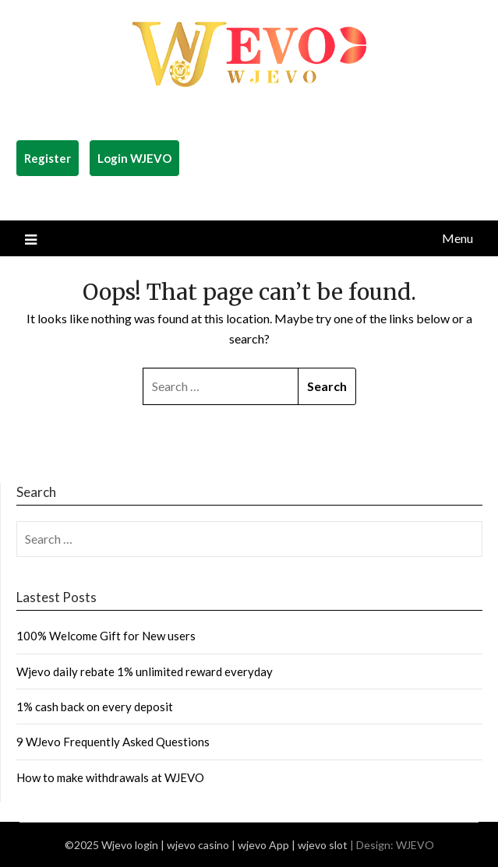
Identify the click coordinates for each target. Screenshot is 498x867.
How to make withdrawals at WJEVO (110, 777)
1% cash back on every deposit (94, 707)
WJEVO (415, 844)
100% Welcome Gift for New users (106, 636)
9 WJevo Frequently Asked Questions (113, 742)
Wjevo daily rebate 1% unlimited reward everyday (144, 671)
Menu (457, 238)
